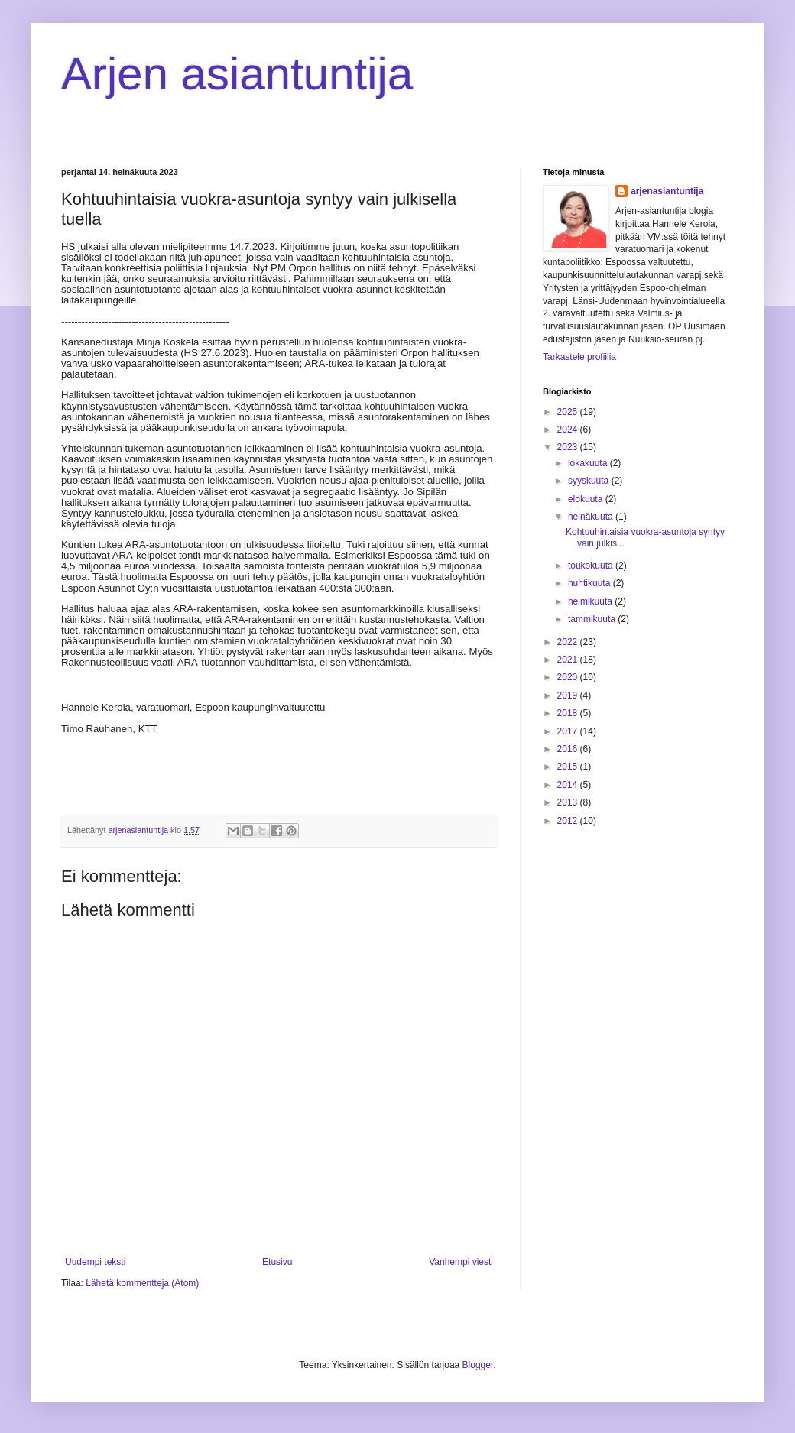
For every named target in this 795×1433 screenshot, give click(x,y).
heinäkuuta (591, 516)
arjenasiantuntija (667, 191)
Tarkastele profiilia (579, 357)
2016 (568, 749)
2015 (568, 766)
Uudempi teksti (95, 1261)
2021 (568, 659)
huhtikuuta (590, 583)
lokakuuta (589, 463)
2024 (568, 429)
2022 (568, 642)
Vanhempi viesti (461, 1261)
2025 (568, 412)
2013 (568, 802)
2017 (568, 731)
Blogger (478, 1365)
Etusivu (277, 1261)
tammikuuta (593, 619)
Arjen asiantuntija (237, 73)
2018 (568, 713)
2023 (568, 447)
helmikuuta (591, 601)
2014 (568, 785)
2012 (568, 820)
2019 (568, 695)
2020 (568, 677)
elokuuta (586, 499)
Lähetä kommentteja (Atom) (142, 1283)
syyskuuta (590, 480)
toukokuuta (591, 565)
